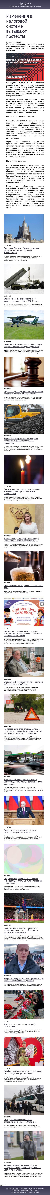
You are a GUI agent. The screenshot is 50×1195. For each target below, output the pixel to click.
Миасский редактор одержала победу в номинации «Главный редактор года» (21, 539)
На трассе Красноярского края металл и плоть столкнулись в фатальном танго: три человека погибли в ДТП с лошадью (23, 731)
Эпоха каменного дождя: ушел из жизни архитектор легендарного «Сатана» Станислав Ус (22, 491)
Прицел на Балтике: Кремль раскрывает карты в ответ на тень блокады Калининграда (22, 250)
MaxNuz (3, 1185)
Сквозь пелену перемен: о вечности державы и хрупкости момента (20, 831)
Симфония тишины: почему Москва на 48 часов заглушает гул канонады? (22, 1072)
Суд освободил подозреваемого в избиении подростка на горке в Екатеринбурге (23, 392)
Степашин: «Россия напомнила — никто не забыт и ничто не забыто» (23, 683)
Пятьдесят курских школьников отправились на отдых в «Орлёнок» (20, 1121)
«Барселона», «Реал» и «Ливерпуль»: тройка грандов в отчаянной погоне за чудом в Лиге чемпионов (21, 930)
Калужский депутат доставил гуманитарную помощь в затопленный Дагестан (23, 979)
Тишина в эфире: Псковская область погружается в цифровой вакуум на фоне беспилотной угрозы (22, 1167)
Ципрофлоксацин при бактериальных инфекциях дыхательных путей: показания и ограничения (23, 881)
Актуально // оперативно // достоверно (25, 6)
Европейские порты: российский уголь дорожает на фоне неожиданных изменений (21, 440)
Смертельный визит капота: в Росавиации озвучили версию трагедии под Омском (23, 345)
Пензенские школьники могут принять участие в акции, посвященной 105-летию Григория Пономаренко (23, 633)
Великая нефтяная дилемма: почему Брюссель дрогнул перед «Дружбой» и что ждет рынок (23, 782)
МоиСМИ (25, 3)
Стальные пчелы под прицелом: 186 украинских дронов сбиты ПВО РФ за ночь (23, 300)
